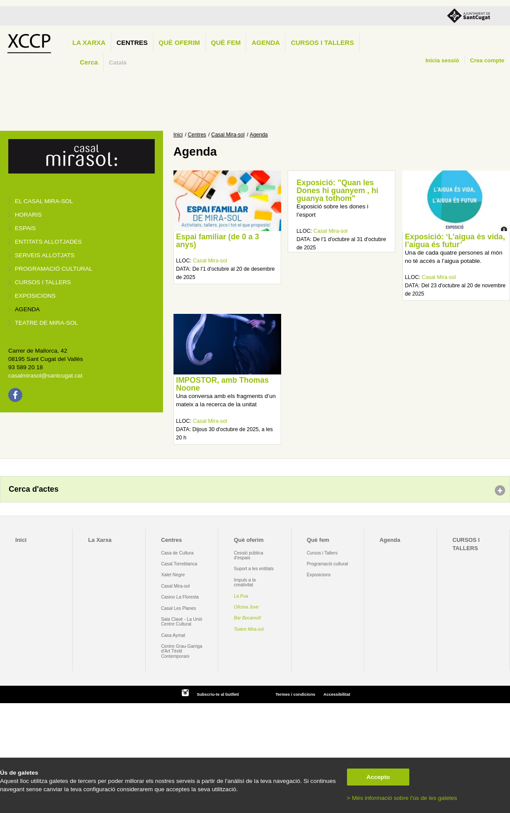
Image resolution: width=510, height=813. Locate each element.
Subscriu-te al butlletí (218, 694)
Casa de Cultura (177, 553)
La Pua (241, 596)
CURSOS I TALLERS (322, 42)
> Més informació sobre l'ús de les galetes (402, 798)
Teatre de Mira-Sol (46, 323)
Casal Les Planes (178, 608)
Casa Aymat (173, 635)
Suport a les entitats (254, 568)
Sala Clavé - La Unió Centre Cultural (181, 621)
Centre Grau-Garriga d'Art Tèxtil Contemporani (181, 651)
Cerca (89, 62)
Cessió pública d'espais (248, 555)
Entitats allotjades (48, 241)
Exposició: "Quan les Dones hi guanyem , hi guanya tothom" (337, 190)
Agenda (266, 42)
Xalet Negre (173, 574)
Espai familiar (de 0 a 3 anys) (217, 240)
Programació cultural (53, 268)
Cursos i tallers (43, 282)
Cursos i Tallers (322, 553)
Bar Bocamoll (247, 618)
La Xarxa (88, 42)
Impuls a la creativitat (245, 582)
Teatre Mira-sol (249, 629)
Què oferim (179, 42)
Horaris (28, 214)
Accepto (378, 777)
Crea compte (487, 60)
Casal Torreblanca (179, 563)
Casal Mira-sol (228, 135)
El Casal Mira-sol (44, 201)
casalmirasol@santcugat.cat (45, 375)
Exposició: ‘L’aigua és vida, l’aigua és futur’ (455, 240)
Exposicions (35, 296)
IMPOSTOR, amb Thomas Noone (222, 384)
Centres (132, 42)
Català (118, 62)
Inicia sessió (442, 60)
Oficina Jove (246, 607)
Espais (25, 228)
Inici (178, 135)
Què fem (226, 42)
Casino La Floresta (180, 597)
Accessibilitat (336, 694)
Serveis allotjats (45, 255)
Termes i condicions (295, 694)
